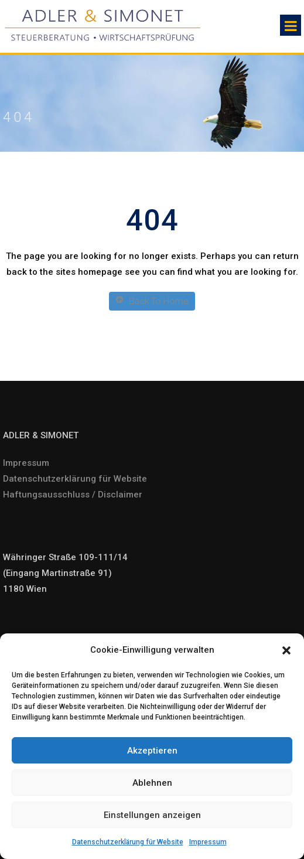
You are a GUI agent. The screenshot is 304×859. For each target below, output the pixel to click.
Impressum (208, 842)
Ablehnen (152, 783)
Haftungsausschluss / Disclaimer (72, 494)
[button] (286, 650)
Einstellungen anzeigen (152, 815)
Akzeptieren (152, 750)
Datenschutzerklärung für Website (127, 842)
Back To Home (152, 300)
